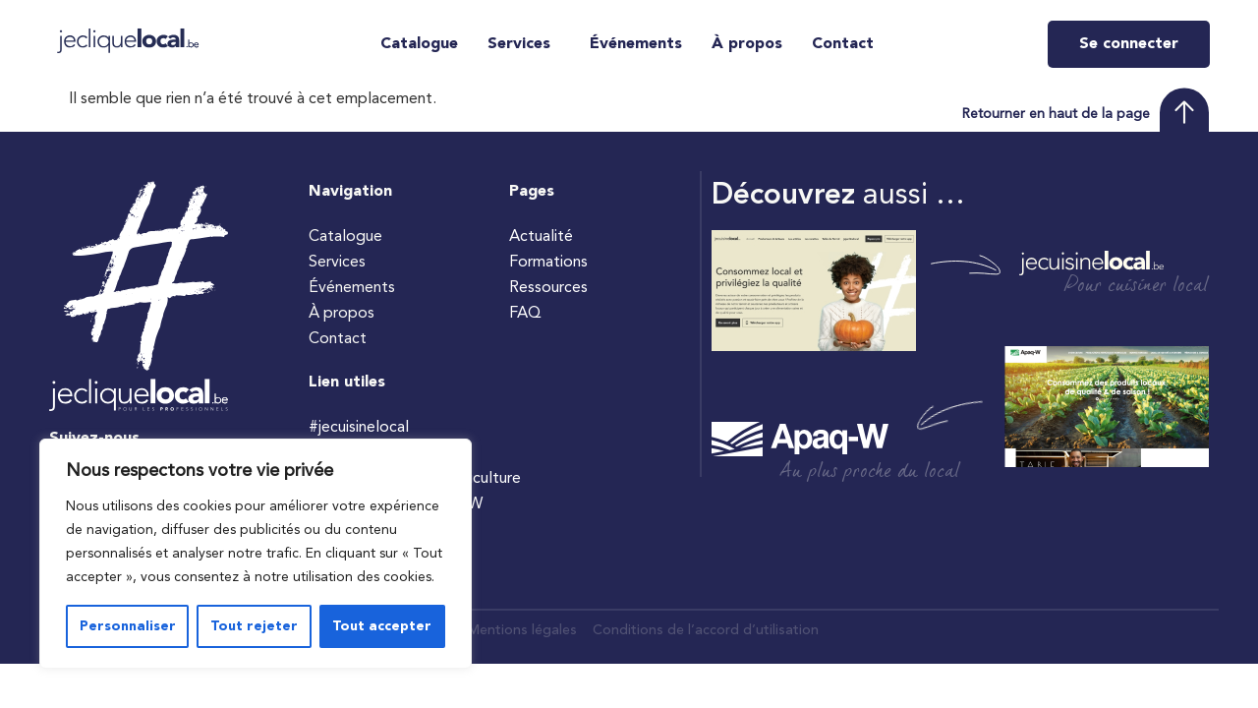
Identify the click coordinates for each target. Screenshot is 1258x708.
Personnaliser (127, 626)
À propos (747, 44)
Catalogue (419, 44)
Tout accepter (382, 626)
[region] (255, 554)
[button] (524, 44)
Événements (636, 44)
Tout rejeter (253, 626)
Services (518, 44)
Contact (843, 44)
